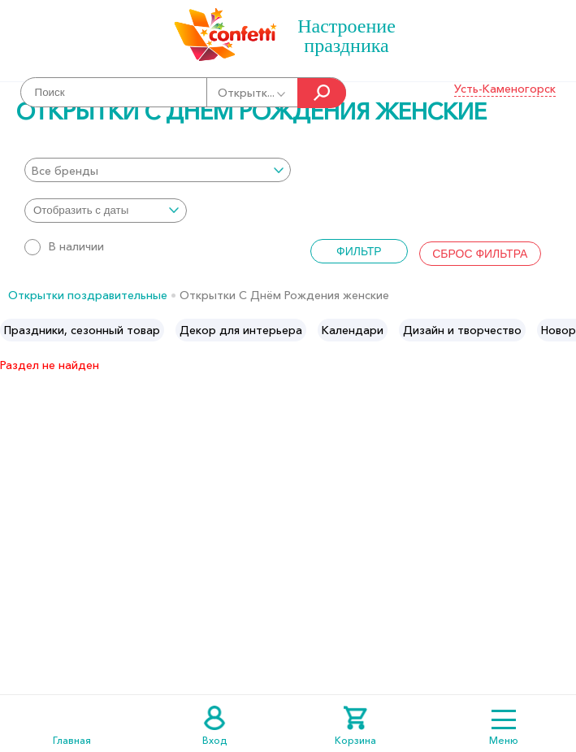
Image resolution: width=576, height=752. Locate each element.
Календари (352, 330)
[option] (82, 330)
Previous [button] (13, 330)
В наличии (64, 246)
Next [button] (562, 330)
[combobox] (157, 170)
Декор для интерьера (241, 330)
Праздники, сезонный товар (82, 330)
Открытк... (253, 92)
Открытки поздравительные (87, 295)
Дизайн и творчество (462, 330)
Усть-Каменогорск (505, 88)
